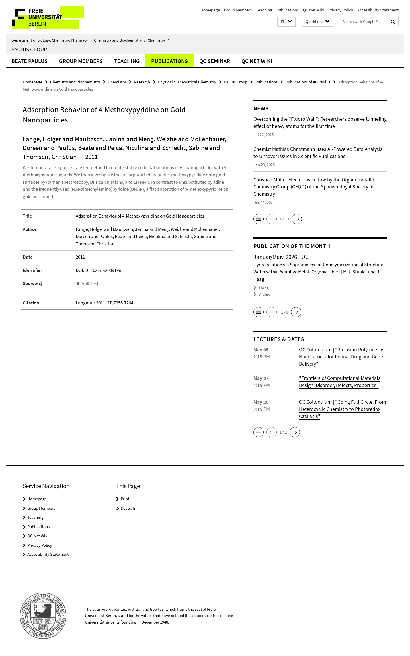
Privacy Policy (340, 10)
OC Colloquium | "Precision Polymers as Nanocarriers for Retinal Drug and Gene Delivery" (341, 356)
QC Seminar (214, 60)
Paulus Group (29, 49)
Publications (287, 10)
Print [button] (125, 498)
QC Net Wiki (313, 10)
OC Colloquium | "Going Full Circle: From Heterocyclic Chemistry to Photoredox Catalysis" (342, 409)
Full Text (90, 283)
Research (142, 82)
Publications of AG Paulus (308, 82)
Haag (264, 287)
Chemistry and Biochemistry (119, 40)
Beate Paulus (29, 60)
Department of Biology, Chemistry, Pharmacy (51, 40)
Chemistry (158, 40)
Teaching (264, 10)
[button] (286, 22)
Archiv (264, 294)
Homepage (210, 10)
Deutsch (128, 508)
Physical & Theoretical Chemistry (187, 82)
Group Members (238, 10)
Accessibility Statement (378, 10)
